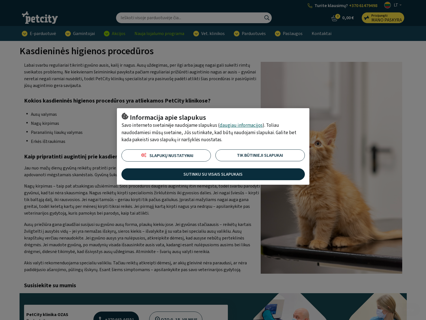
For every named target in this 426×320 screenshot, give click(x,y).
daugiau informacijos (241, 125)
